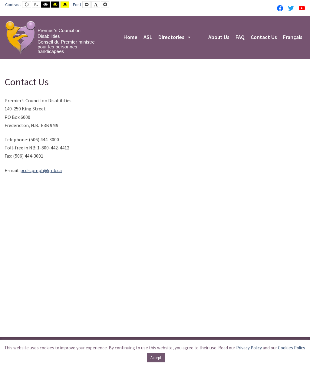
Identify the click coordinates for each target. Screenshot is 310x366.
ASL (147, 37)
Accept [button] (155, 357)
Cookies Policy (291, 348)
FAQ (240, 37)
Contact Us (264, 37)
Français (292, 37)
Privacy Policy (249, 348)
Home (130, 37)
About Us (218, 37)
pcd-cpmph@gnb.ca (41, 170)
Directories (175, 37)
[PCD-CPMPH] (50, 37)
